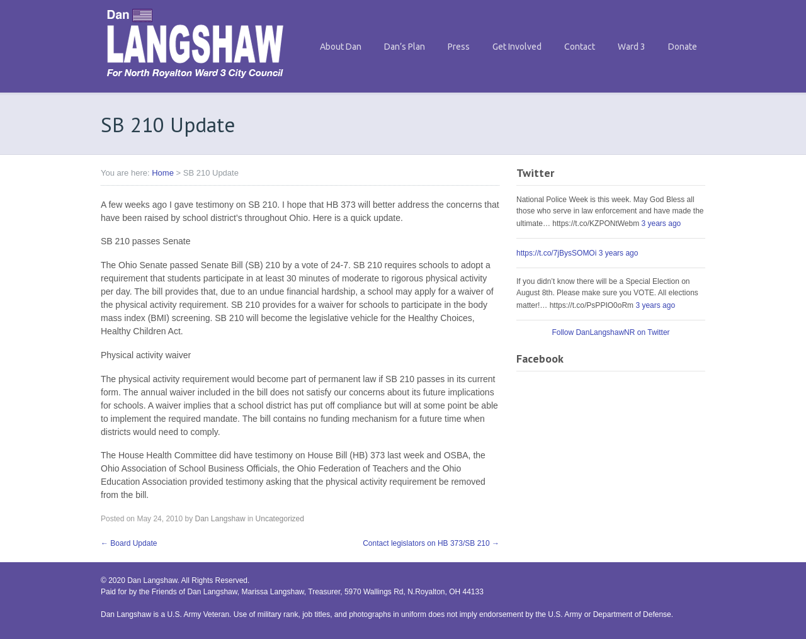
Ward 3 (631, 47)
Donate (682, 47)
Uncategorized (280, 518)
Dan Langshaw (220, 518)
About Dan (340, 47)
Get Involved (517, 47)
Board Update (129, 543)
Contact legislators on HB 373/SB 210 (431, 543)
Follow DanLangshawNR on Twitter (610, 332)
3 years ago (661, 223)
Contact (579, 47)
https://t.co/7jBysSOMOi (556, 253)
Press (459, 47)
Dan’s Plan (404, 47)
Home (163, 173)
